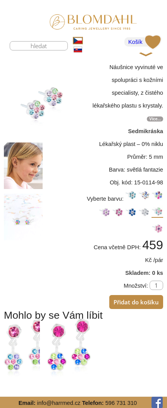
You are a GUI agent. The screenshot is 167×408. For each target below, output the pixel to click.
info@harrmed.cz (59, 403)
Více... (155, 119)
